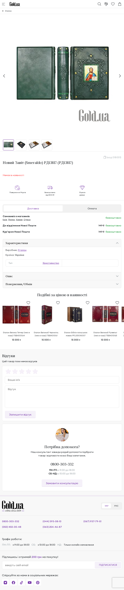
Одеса (27, 219)
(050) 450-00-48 (11, 526)
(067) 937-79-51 (92, 521)
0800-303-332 (62, 464)
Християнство (51, 263)
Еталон (8, 11)
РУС (116, 506)
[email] (50, 565)
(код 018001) (114, 157)
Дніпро (11, 219)
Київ (5, 219)
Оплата (92, 208)
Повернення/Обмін (19, 284)
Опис (9, 276)
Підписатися (108, 564)
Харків (19, 219)
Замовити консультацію (62, 483)
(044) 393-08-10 (52, 521)
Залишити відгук (20, 414)
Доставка (33, 208)
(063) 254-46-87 (52, 526)
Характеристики (17, 243)
